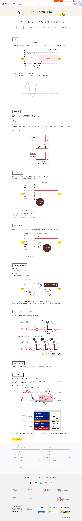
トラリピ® (20, 4)
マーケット (47, 4)
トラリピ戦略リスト (18, 463)
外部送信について (59, 496)
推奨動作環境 (14, 497)
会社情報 (28, 491)
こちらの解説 (41, 366)
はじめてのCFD (34, 4)
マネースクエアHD (59, 501)
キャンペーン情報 (29, 489)
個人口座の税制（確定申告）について (47, 491)
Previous (22, 59)
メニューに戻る (17, 439)
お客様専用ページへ (68, 1)
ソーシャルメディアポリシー (61, 498)
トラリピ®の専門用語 (48, 447)
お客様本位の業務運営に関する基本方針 (62, 490)
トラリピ (17, 7)
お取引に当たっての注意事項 (46, 489)
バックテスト (25, 31)
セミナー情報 (29, 490)
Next (59, 59)
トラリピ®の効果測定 (18, 454)
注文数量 (20, 27)
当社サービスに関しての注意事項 (19, 506)
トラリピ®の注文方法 (18, 457)
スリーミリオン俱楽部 (30, 496)
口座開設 (58, 1)
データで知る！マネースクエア (17, 490)
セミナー (52, 4)
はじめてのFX (26, 4)
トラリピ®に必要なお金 (48, 454)
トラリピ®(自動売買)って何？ (20, 447)
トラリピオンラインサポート (49, 463)
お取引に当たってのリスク (46, 490)
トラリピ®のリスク (18, 451)
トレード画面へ (77, 1)
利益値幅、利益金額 (47, 27)
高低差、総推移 (16, 31)
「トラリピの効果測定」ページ (44, 433)
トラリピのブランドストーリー (20, 467)
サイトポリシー (59, 497)
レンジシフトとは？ (18, 460)
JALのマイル (57, 4)
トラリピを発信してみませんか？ (32, 498)
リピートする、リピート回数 (61, 27)
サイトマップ (29, 497)
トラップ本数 (28, 27)
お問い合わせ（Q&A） (75, 4)
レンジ (14, 27)
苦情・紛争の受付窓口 (60, 500)
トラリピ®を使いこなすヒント (50, 460)
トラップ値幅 (37, 27)
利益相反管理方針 (59, 491)
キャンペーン (41, 4)
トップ (13, 7)
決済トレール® (47, 457)
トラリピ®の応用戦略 (48, 451)
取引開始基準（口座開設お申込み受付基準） (63, 499)
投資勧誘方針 (59, 489)
